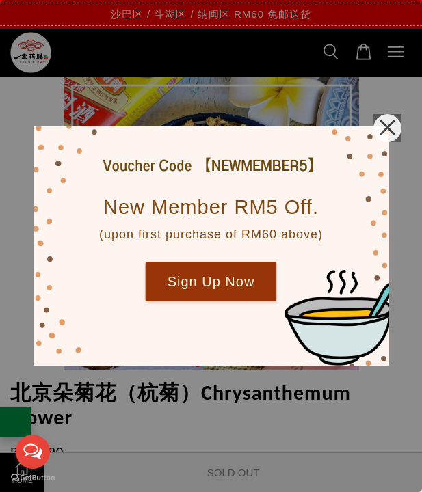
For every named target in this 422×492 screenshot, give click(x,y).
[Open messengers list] (33, 452)
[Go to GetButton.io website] (33, 478)
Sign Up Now (211, 281)
